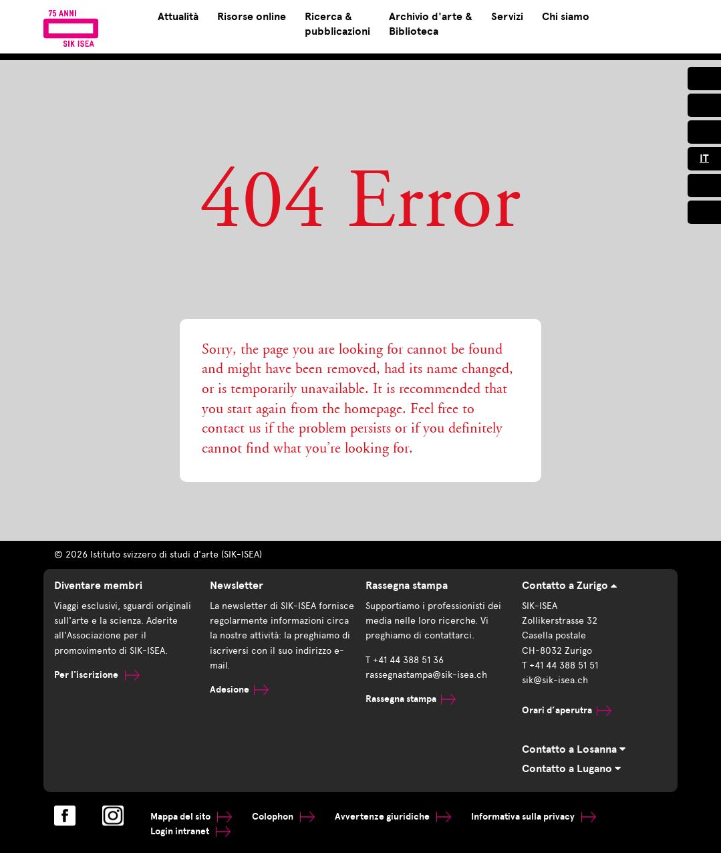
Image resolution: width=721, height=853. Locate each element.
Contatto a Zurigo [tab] (569, 585)
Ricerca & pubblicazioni (337, 24)
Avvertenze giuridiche (393, 816)
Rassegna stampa (411, 699)
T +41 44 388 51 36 (405, 660)
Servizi (507, 16)
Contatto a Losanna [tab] (573, 749)
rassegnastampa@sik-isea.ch (426, 675)
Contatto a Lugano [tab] (571, 768)
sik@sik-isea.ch (555, 680)
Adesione (239, 689)
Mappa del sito (191, 816)
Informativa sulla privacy (533, 816)
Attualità (178, 16)
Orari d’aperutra (566, 710)
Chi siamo (565, 16)
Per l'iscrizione (97, 675)
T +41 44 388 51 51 (560, 665)
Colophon (283, 816)
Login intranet (190, 831)
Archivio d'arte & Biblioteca (430, 24)
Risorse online (251, 16)
